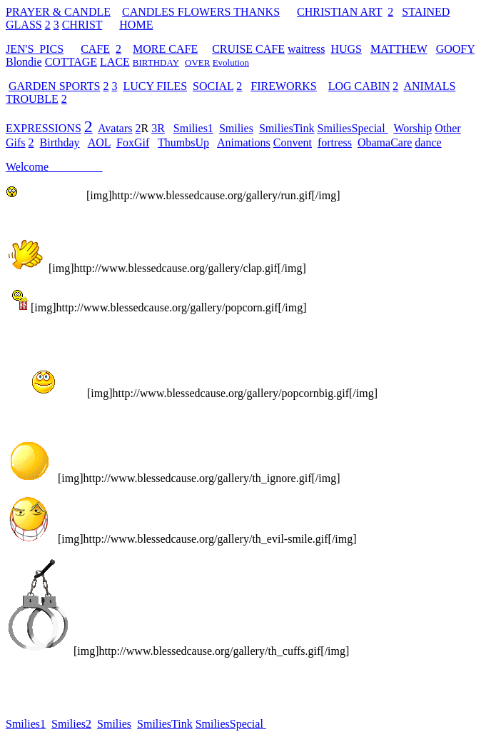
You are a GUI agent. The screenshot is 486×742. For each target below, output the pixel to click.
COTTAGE (71, 62)
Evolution (231, 62)
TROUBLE (32, 99)
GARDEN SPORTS (54, 86)
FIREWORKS (283, 86)
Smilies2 (71, 724)
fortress (335, 142)
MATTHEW (398, 49)
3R (158, 128)
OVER (197, 62)
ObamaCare (385, 142)
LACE (115, 62)
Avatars (115, 128)
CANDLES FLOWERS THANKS (201, 12)
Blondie (24, 62)
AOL (99, 142)
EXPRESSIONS (43, 128)
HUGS (346, 49)
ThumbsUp (183, 142)
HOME (136, 25)
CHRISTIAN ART (339, 12)
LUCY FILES (155, 86)
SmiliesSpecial (353, 128)
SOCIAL (213, 86)
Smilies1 (193, 128)
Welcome (27, 167)
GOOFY (455, 49)
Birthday (60, 142)
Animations (243, 142)
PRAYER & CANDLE (58, 12)
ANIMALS (429, 86)
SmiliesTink (287, 128)
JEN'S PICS (35, 49)
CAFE (95, 49)
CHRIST (82, 25)
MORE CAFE (165, 49)
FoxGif (132, 142)
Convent (292, 142)
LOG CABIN (359, 86)
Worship (412, 128)
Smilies (236, 128)
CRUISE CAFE (248, 49)
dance (428, 142)
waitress (306, 49)
